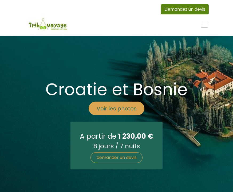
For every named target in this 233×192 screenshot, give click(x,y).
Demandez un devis (184, 9)
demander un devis (117, 157)
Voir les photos (117, 108)
